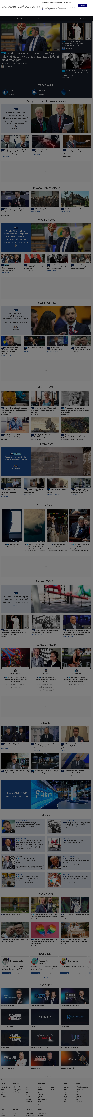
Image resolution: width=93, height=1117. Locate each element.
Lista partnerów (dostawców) (47, 9)
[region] (46, 8)
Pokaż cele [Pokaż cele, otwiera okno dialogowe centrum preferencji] (82, 9)
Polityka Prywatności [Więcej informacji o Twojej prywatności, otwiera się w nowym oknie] (6, 13)
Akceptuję (82, 5)
